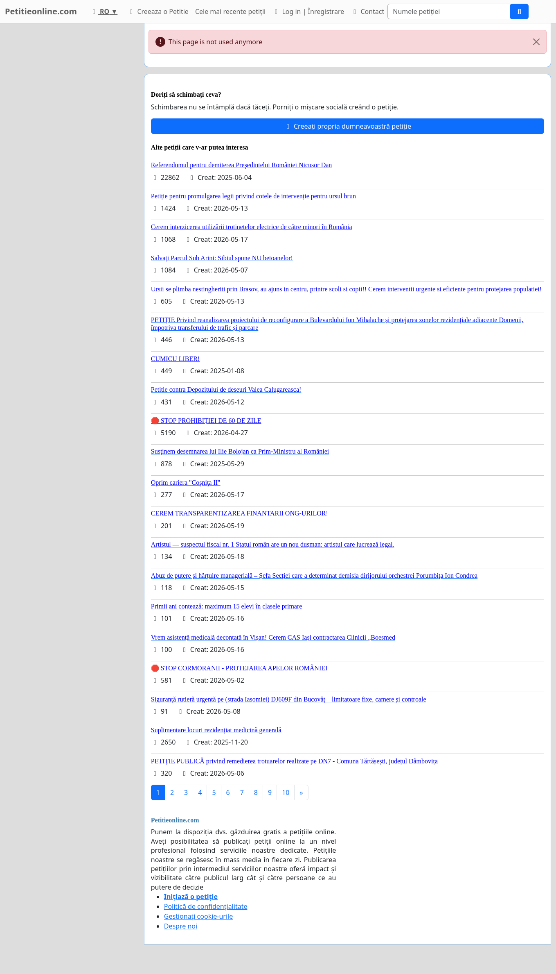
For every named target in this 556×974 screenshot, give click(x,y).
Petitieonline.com (41, 11)
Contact (367, 11)
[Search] (448, 11)
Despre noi (180, 926)
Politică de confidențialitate (206, 906)
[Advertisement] (66, 146)
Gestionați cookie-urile (198, 916)
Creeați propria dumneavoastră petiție (347, 126)
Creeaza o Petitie (158, 11)
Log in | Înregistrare (308, 11)
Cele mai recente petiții (230, 11)
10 (285, 792)
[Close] (536, 41)
